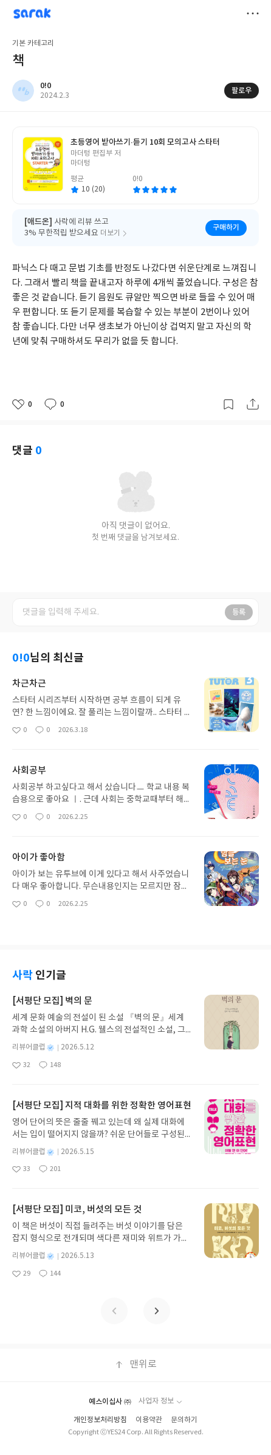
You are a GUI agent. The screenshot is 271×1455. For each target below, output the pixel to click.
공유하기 (253, 404)
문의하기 (184, 1420)
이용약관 (149, 1420)
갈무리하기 (228, 404)
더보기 (253, 13)
